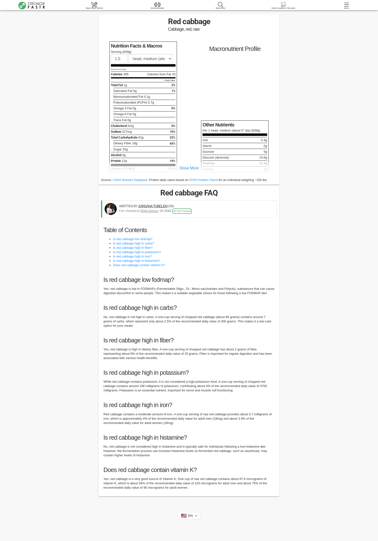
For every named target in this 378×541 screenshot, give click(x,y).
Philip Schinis (149, 211)
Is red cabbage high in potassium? (137, 252)
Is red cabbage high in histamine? (136, 261)
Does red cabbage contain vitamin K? (139, 265)
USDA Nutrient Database (130, 180)
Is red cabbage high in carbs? (133, 243)
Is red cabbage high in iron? (132, 256)
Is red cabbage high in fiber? (133, 248)
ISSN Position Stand (203, 180)
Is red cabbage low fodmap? (132, 239)
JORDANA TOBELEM (152, 206)
